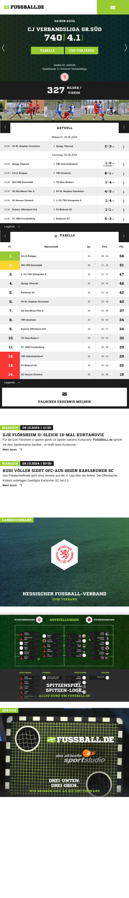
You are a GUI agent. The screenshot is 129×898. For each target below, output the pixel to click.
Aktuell (64, 127)
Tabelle (47, 50)
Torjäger (5, 127)
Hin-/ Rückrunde (124, 236)
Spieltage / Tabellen (124, 127)
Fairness (5, 236)
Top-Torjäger (81, 50)
